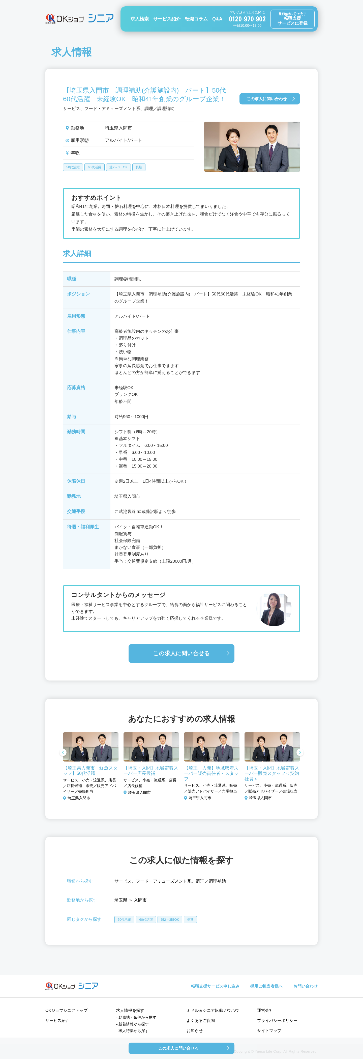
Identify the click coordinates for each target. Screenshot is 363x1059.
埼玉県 (120, 900)
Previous (63, 753)
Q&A (217, 18)
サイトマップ (269, 1030)
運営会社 (265, 1010)
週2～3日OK (118, 167)
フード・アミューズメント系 (164, 881)
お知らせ (195, 1030)
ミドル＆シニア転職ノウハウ (213, 1010)
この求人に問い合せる (181, 653)
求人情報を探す (130, 1010)
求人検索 (140, 18)
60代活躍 (94, 167)
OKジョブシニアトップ (66, 1010)
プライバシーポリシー (277, 1020)
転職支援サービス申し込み (215, 986)
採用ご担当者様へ (266, 986)
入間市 (140, 900)
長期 (139, 167)
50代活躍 (73, 167)
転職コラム (196, 18)
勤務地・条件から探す (137, 1017)
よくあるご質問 (201, 1020)
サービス (123, 881)
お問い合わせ (305, 986)
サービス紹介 (166, 18)
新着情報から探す (133, 1024)
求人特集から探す (133, 1030)
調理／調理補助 (211, 881)
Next (300, 753)
